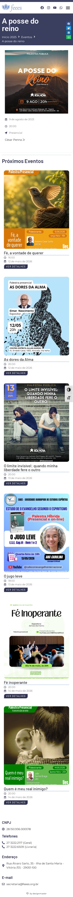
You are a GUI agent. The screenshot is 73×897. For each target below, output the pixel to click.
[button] (68, 7)
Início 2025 (9, 37)
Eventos (26, 37)
